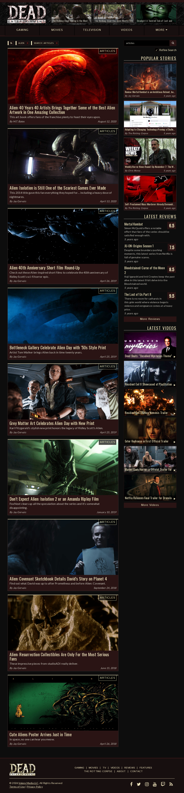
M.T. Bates (19, 121)
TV (104, 768)
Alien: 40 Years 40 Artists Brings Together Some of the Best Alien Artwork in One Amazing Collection (62, 109)
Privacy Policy (35, 786)
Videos (115, 768)
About (121, 771)
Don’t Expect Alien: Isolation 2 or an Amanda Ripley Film (54, 498)
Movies (93, 768)
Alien (21, 43)
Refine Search (167, 50)
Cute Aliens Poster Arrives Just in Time (41, 734)
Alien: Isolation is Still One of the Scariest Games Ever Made (58, 187)
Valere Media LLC (28, 783)
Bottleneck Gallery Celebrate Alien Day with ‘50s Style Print (58, 347)
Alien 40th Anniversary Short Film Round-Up (45, 267)
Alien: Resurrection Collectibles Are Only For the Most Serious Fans (59, 656)
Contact (136, 771)
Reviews (129, 768)
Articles (107, 51)
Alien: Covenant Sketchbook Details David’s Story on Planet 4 (58, 578)
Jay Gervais (19, 201)
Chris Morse (134, 170)
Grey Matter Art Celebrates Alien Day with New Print (52, 423)
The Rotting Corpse (138, 133)
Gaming (79, 768)
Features (146, 768)
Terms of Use (17, 786)
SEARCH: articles (44, 43)
